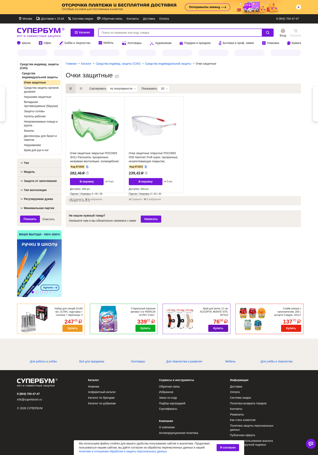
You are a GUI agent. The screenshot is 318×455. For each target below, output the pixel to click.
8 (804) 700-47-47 (287, 18)
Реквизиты (237, 414)
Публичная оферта (242, 435)
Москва (27, 18)
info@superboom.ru (29, 399)
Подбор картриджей (172, 403)
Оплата (164, 18)
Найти (268, 33)
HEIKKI (286, 52)
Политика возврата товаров (248, 403)
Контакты (133, 18)
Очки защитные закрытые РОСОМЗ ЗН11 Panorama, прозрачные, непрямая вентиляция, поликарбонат (94, 157)
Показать (30, 219)
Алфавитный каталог (102, 392)
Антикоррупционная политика (178, 433)
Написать (151, 219)
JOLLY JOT (32, 52)
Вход (283, 35)
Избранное (166, 392)
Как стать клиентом (243, 420)
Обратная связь (111, 18)
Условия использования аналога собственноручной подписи (251, 442)
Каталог (82, 32)
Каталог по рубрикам (102, 403)
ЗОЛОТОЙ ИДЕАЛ (141, 52)
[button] (32, 292)
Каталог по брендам (101, 397)
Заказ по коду (168, 397)
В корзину (87, 181)
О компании (167, 427)
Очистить (48, 219)
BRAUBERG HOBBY (249, 52)
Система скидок (82, 18)
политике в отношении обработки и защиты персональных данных (123, 451)
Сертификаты (168, 408)
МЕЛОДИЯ (68, 52)
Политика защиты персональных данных (251, 427)
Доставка (149, 18)
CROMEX (213, 52)
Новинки (93, 386)
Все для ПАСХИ (177, 52)
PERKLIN (104, 52)
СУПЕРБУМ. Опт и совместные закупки (40, 33)
